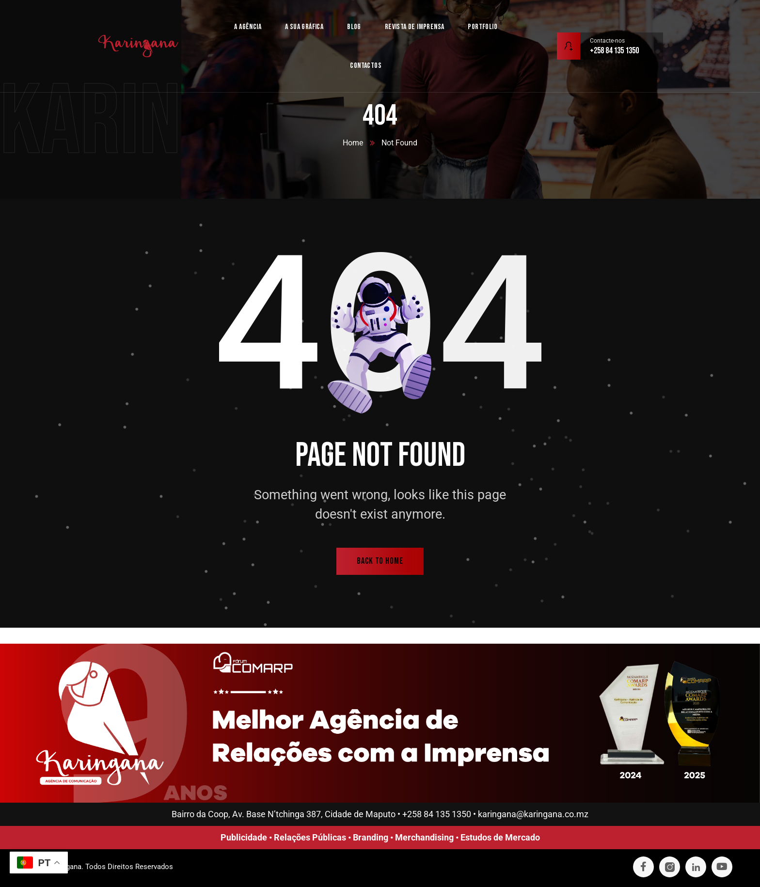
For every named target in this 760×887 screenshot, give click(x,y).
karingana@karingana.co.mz (533, 814)
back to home (380, 561)
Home (353, 142)
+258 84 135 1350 (436, 814)
